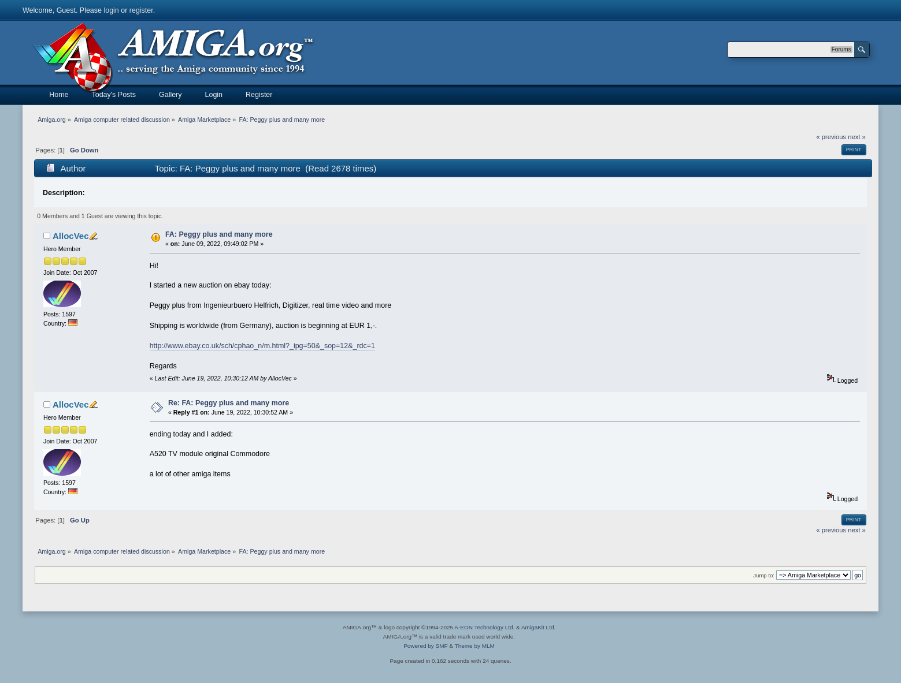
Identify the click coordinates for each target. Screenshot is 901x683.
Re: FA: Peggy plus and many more (228, 403)
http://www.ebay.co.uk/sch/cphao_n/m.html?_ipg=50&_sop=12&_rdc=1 (262, 346)
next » (857, 136)
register (141, 10)
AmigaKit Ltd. (538, 627)
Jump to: (763, 575)
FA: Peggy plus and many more (219, 234)
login (110, 10)
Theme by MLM (475, 646)
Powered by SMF (425, 646)
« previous (831, 136)
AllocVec (70, 236)
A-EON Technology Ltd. (484, 627)
